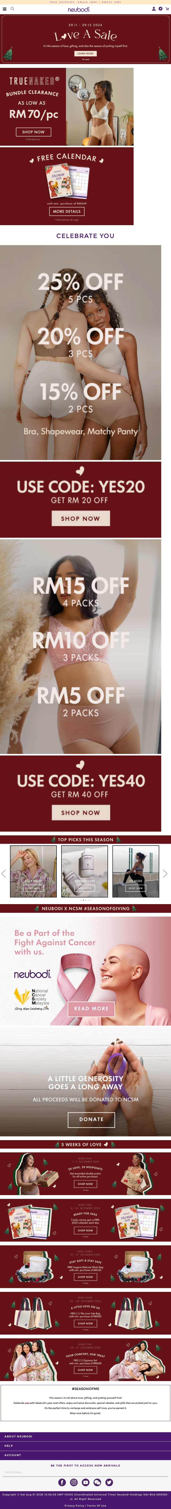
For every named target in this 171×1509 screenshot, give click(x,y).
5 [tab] (91, 900)
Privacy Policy (74, 1505)
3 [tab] (86, 900)
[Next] (165, 873)
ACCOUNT (12, 1455)
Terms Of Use (96, 1505)
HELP (8, 1445)
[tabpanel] (33, 871)
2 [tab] (83, 900)
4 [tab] (88, 900)
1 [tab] (81, 900)
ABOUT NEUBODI (18, 1436)
